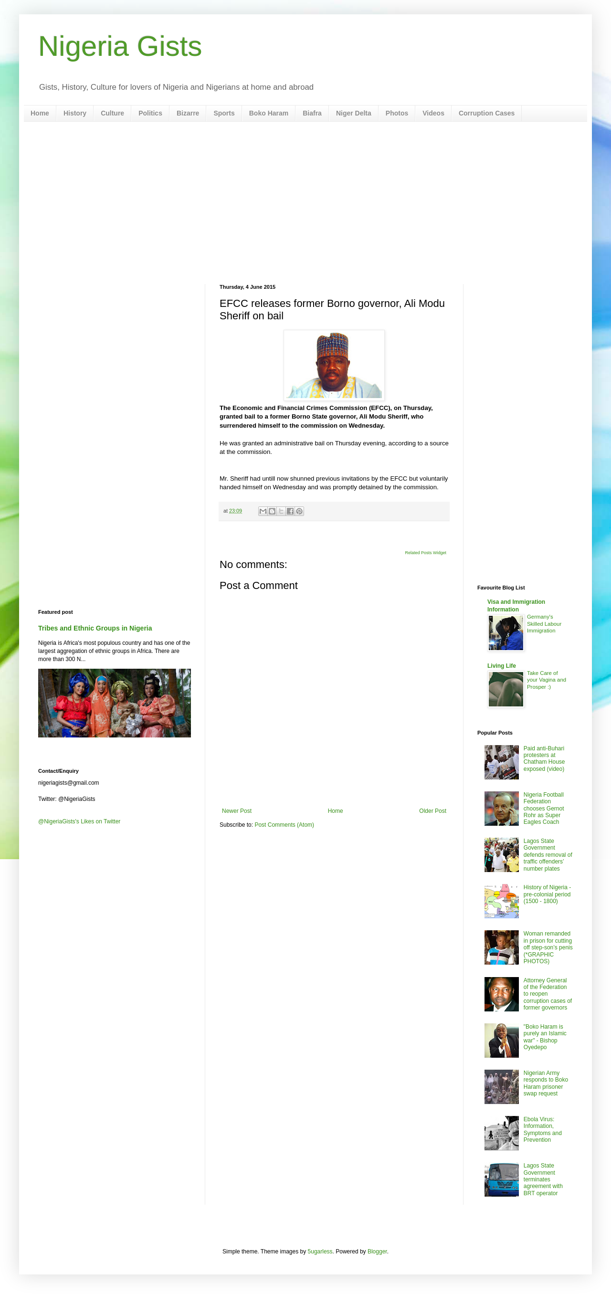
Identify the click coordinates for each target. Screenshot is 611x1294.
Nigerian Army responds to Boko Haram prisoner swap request (546, 1083)
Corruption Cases (487, 113)
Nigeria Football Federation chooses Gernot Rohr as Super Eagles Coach (544, 808)
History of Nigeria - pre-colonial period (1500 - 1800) (547, 894)
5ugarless (320, 1251)
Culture (112, 113)
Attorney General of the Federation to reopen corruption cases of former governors (548, 994)
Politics (150, 113)
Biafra (312, 113)
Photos (397, 113)
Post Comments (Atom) (284, 824)
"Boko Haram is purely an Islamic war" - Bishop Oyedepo (545, 1037)
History (74, 113)
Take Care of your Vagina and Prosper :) (546, 680)
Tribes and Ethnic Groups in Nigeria (95, 628)
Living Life (501, 666)
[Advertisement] (305, 203)
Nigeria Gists (120, 46)
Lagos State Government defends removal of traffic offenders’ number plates (548, 855)
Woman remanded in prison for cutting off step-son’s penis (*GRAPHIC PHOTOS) (548, 947)
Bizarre (188, 113)
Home (40, 113)
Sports (223, 113)
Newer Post (237, 811)
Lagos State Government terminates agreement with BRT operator (543, 1179)
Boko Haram (268, 113)
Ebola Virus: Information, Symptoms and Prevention (543, 1129)
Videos (433, 113)
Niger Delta (353, 113)
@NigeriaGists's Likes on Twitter (79, 821)
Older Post (432, 811)
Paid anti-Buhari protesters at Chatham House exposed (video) (544, 758)
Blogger (377, 1251)
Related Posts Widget (425, 552)
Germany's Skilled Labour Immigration (544, 624)
